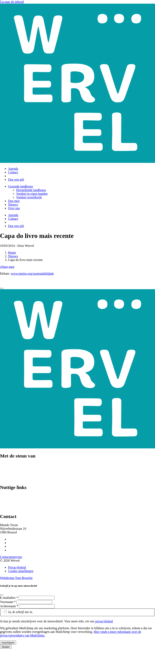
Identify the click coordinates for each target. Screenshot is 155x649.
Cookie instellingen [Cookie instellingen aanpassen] (20, 571)
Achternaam (9, 606)
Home (12, 252)
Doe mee (14, 201)
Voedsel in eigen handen (32, 193)
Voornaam (8, 602)
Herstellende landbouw (31, 190)
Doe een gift (16, 179)
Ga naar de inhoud (12, 1)
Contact (13, 172)
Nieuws (13, 204)
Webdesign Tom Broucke (16, 578)
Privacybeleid (17, 567)
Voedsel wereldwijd (29, 197)
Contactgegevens (11, 557)
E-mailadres (9, 597)
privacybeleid (104, 621)
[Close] (1, 288)
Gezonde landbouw (20, 186)
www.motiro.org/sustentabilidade (32, 273)
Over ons (14, 208)
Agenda (13, 168)
